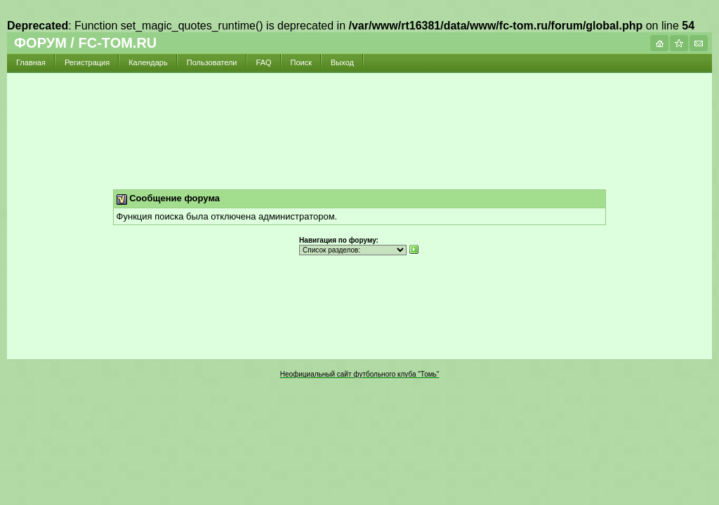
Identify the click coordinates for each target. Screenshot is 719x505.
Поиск (301, 62)
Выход (342, 62)
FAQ (264, 62)
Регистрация (87, 62)
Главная (31, 62)
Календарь (148, 62)
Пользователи (212, 62)
